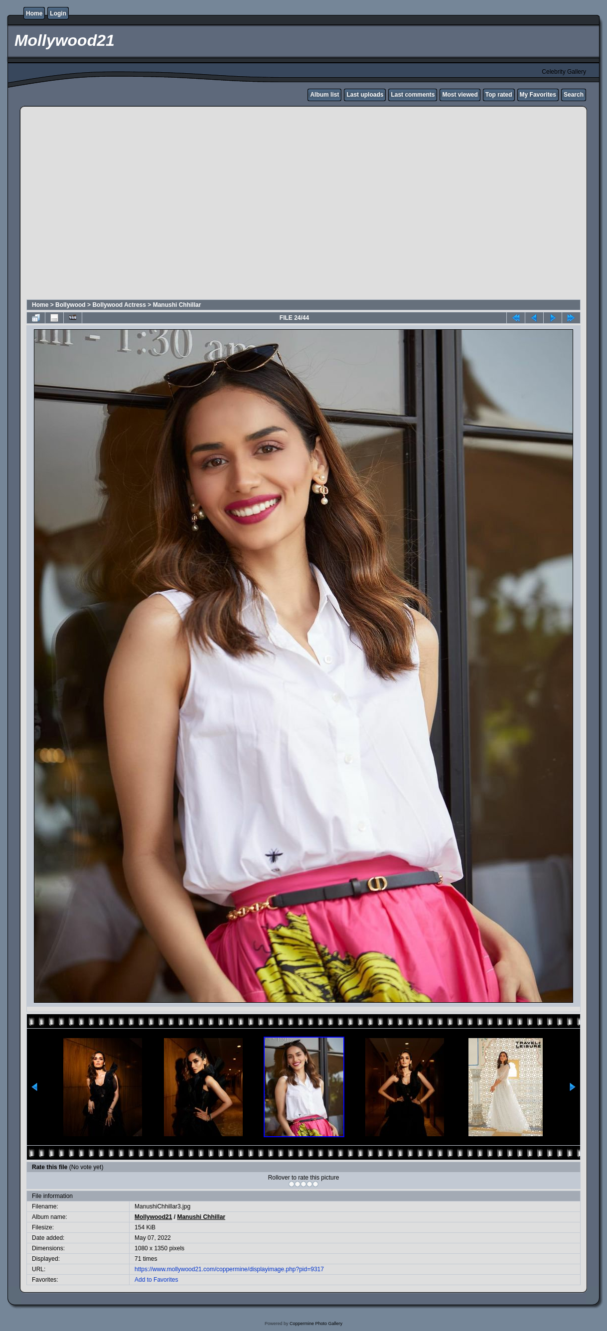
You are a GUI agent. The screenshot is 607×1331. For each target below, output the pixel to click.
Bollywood (70, 304)
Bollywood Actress (119, 304)
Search (574, 94)
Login (58, 13)
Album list (324, 94)
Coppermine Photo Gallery (316, 1323)
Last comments (413, 94)
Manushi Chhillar (177, 304)
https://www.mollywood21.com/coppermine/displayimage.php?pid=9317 (229, 1269)
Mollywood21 (153, 1216)
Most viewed (459, 94)
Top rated (498, 94)
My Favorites (538, 94)
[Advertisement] (93, 204)
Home (34, 13)
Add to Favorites (156, 1279)
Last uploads (364, 94)
